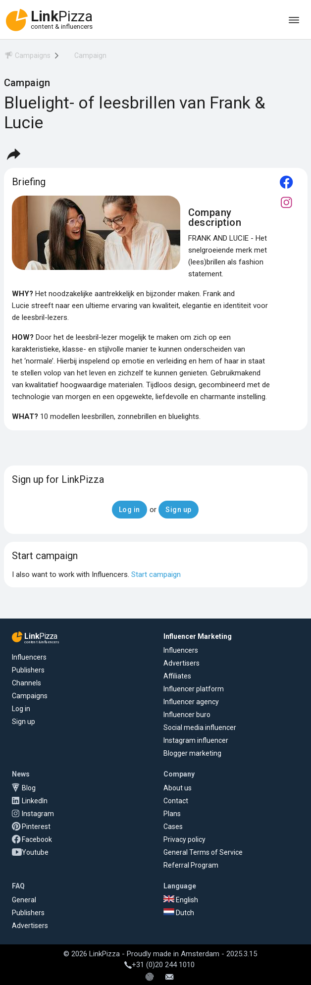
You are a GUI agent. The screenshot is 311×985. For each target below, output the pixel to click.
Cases (173, 826)
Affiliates (177, 676)
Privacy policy (184, 839)
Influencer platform (193, 689)
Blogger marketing (192, 753)
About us (177, 788)
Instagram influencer (195, 740)
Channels (26, 683)
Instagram (38, 814)
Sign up (23, 722)
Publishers (28, 670)
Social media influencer (199, 727)
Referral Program (190, 865)
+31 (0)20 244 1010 (159, 964)
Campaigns (30, 696)
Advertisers (181, 663)
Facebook (37, 839)
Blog (29, 788)
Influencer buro (186, 715)
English (180, 900)
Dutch (178, 913)
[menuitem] (27, 57)
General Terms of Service (203, 852)
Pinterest (36, 826)
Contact (175, 801)
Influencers (29, 657)
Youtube (35, 852)
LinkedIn (35, 801)
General (24, 900)
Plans (172, 814)
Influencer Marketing (197, 636)
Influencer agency (191, 702)
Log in (21, 709)
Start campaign (156, 574)
